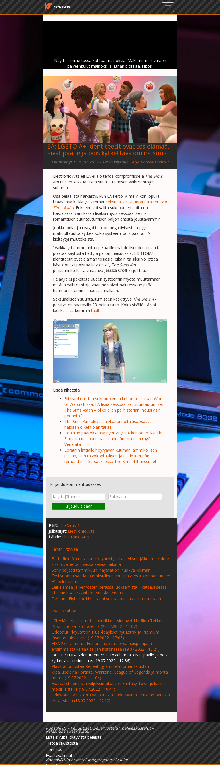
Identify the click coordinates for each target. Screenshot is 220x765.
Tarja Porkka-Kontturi (149, 162)
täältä (96, 310)
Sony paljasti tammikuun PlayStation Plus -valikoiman (101, 570)
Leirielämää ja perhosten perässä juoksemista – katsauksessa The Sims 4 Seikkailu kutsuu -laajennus (109, 590)
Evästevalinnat (59, 755)
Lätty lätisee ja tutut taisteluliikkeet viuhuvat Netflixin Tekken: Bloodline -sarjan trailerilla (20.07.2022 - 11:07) (108, 623)
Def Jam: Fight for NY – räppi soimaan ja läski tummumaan (106, 598)
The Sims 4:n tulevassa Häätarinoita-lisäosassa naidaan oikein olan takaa (108, 424)
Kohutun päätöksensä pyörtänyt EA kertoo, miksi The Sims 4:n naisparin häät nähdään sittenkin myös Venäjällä (114, 438)
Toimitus (54, 749)
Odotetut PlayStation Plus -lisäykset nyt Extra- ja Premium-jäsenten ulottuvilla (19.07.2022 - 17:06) (106, 634)
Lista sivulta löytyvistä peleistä (74, 737)
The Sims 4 (69, 525)
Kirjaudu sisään (78, 506)
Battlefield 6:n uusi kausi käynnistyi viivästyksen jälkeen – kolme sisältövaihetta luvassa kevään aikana (110, 561)
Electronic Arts (81, 531)
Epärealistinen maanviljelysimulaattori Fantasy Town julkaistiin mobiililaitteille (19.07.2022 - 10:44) (109, 686)
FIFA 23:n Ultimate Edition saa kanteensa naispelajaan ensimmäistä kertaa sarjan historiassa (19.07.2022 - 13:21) (106, 646)
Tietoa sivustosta (62, 743)
